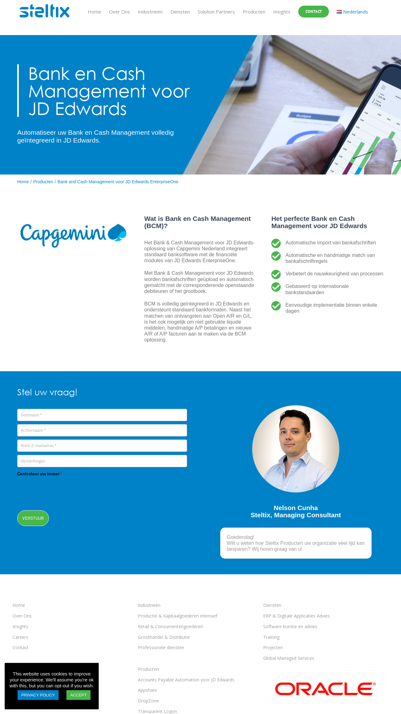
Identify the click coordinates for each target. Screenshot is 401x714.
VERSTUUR (33, 518)
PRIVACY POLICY (38, 695)
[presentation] (64, 491)
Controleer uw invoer (39, 474)
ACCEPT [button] (78, 695)
